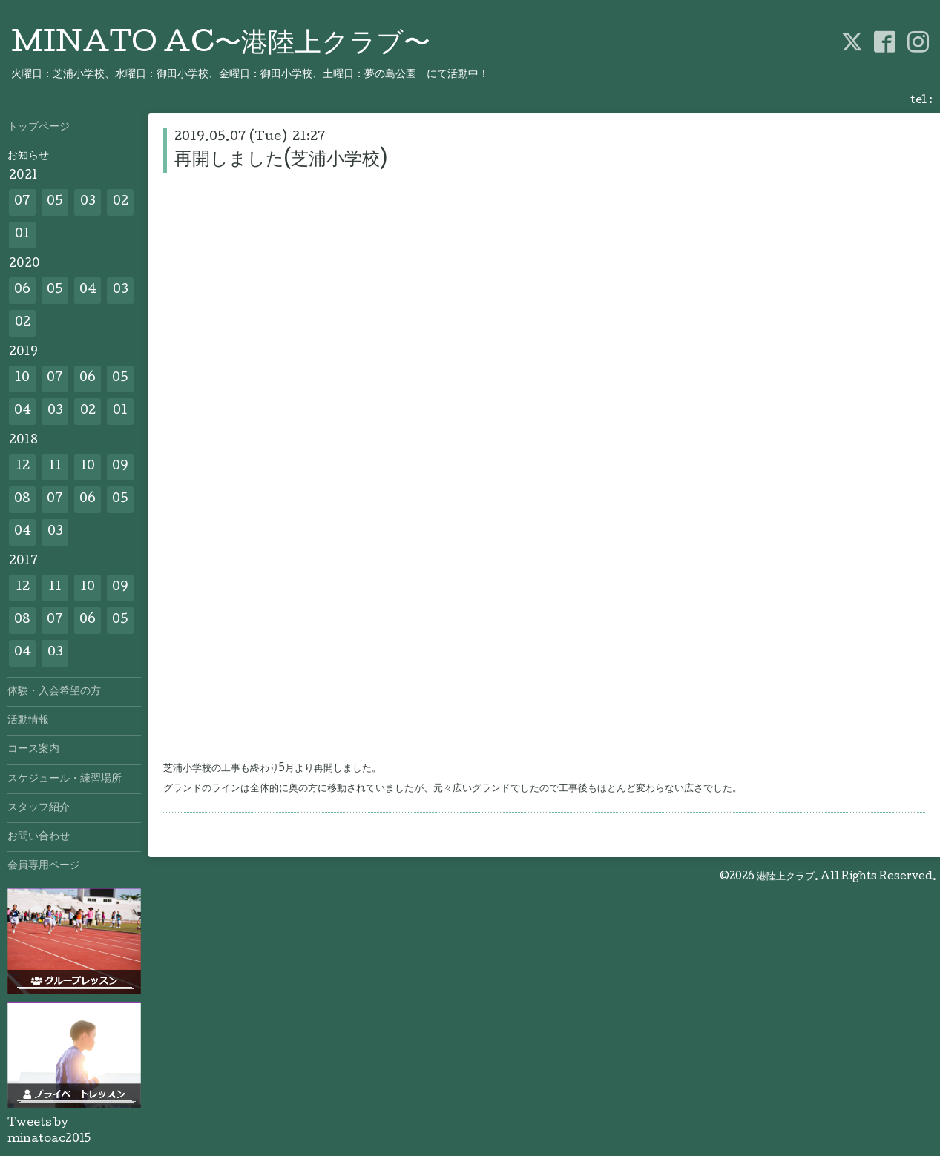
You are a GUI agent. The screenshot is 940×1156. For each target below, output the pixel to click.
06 (22, 290)
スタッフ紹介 (38, 808)
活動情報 (28, 721)
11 (55, 466)
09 (120, 466)
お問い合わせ (38, 837)
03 (88, 202)
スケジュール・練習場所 (64, 779)
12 (23, 466)
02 (120, 202)
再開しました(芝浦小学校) (280, 161)
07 (22, 202)
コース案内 (33, 750)
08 (22, 499)
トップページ (38, 127)
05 (55, 202)
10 (22, 378)
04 (87, 290)
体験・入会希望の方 (54, 692)
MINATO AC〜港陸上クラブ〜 (220, 45)
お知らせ (28, 156)
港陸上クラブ (786, 877)
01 (22, 234)
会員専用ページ (43, 866)
